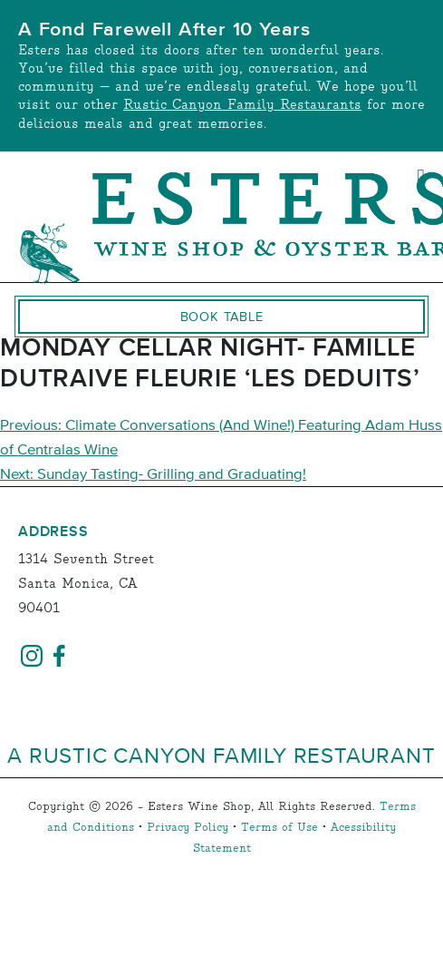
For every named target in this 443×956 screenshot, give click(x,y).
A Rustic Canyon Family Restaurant (221, 754)
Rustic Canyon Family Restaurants (242, 104)
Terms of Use (279, 827)
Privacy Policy (187, 827)
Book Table (222, 316)
